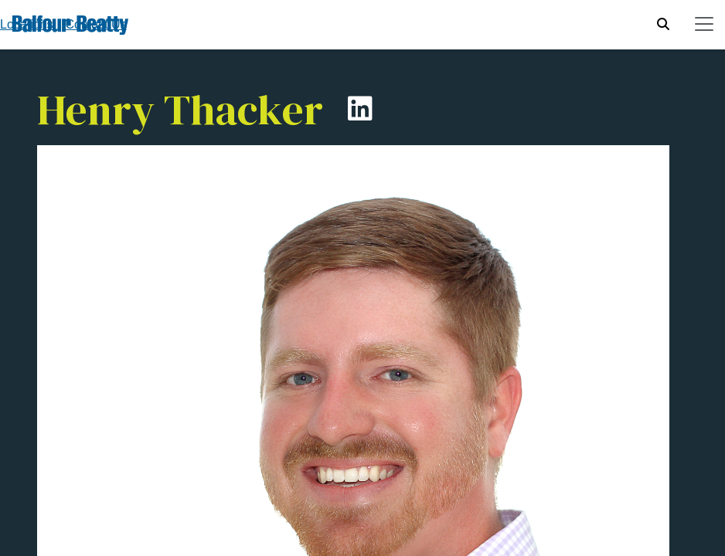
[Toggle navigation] (704, 24)
